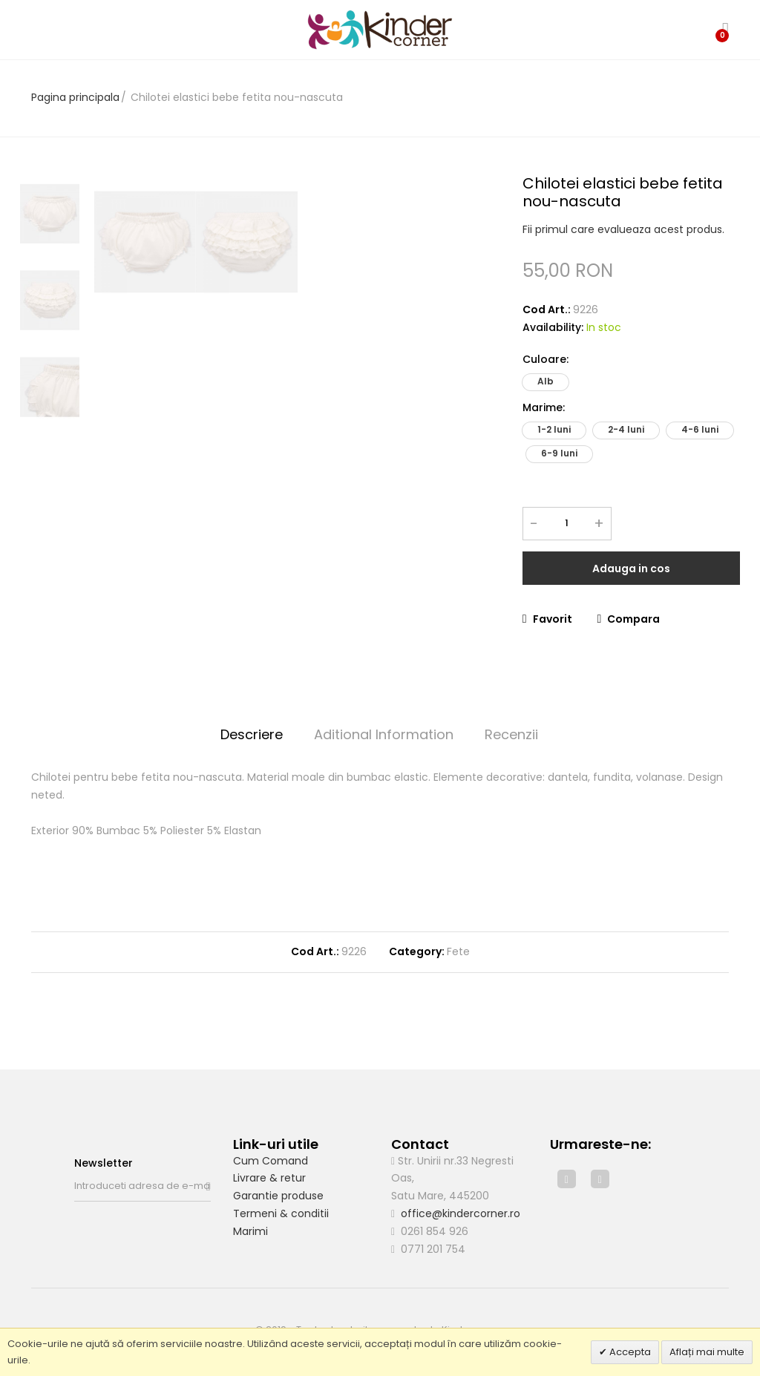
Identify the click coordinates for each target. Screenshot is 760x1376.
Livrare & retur (269, 1177)
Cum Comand (270, 1160)
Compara (629, 619)
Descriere (251, 734)
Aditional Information (383, 734)
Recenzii (511, 734)
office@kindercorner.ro (460, 1213)
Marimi (250, 1231)
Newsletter (103, 1163)
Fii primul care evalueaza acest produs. (623, 229)
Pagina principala (75, 97)
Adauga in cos (631, 568)
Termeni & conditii (281, 1213)
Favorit (547, 619)
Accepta (629, 1352)
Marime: (543, 407)
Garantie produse (278, 1195)
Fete (458, 951)
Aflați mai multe (706, 1352)
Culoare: (545, 359)
